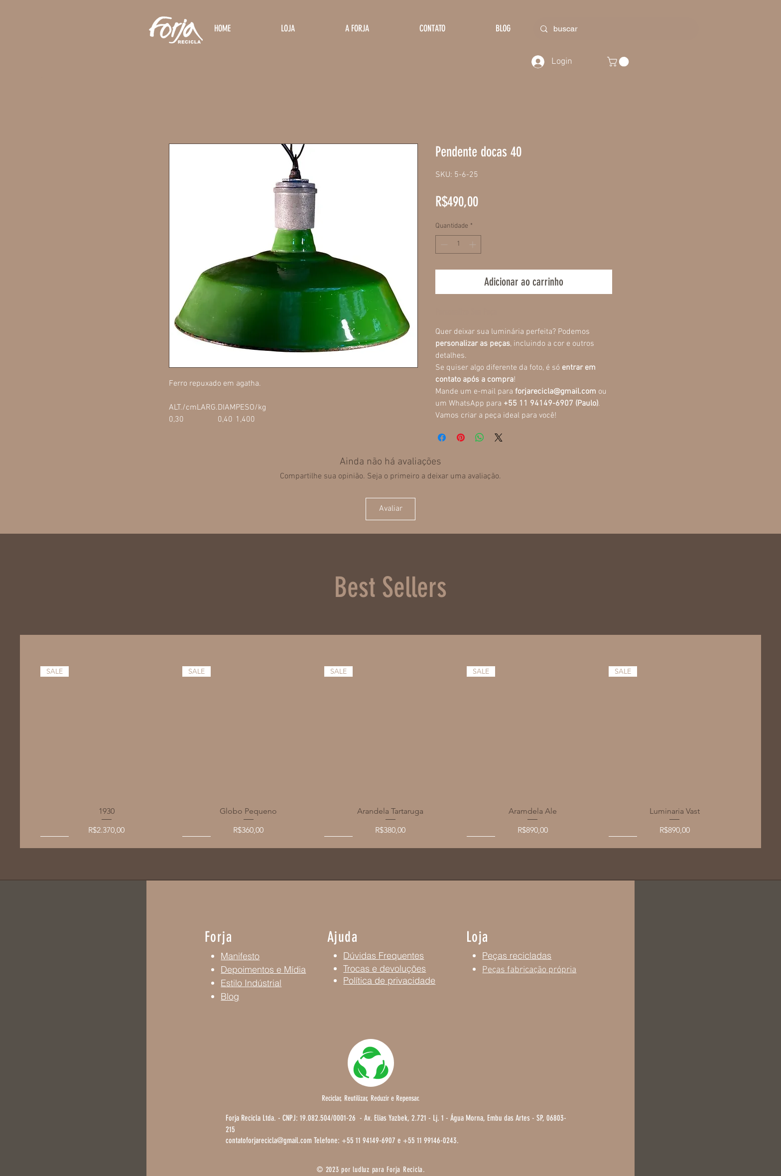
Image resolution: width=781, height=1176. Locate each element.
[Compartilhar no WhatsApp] (480, 437)
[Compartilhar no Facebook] (442, 437)
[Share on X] (499, 437)
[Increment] (473, 244)
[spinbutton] (458, 244)
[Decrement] (443, 244)
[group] (390, 751)
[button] (619, 62)
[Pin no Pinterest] (461, 437)
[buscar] (615, 28)
